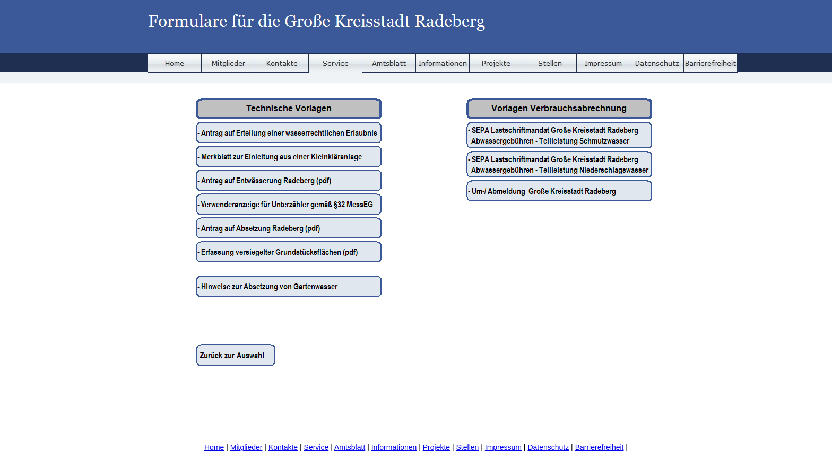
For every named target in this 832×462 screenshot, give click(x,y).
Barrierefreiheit (599, 447)
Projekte (436, 447)
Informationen (394, 447)
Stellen (467, 447)
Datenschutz (548, 447)
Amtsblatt (349, 447)
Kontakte (283, 447)
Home (214, 447)
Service (316, 447)
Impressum (503, 447)
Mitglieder (246, 447)
